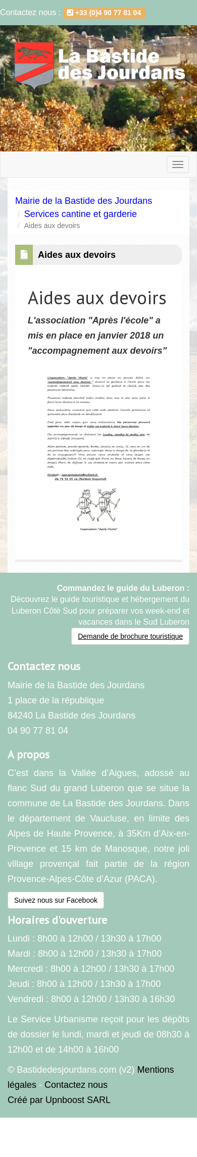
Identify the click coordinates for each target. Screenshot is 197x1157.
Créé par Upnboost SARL (59, 1100)
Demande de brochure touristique (130, 636)
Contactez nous (76, 1085)
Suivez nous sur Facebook (55, 900)
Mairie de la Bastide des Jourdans (83, 201)
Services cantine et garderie (80, 214)
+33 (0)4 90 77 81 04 (104, 13)
